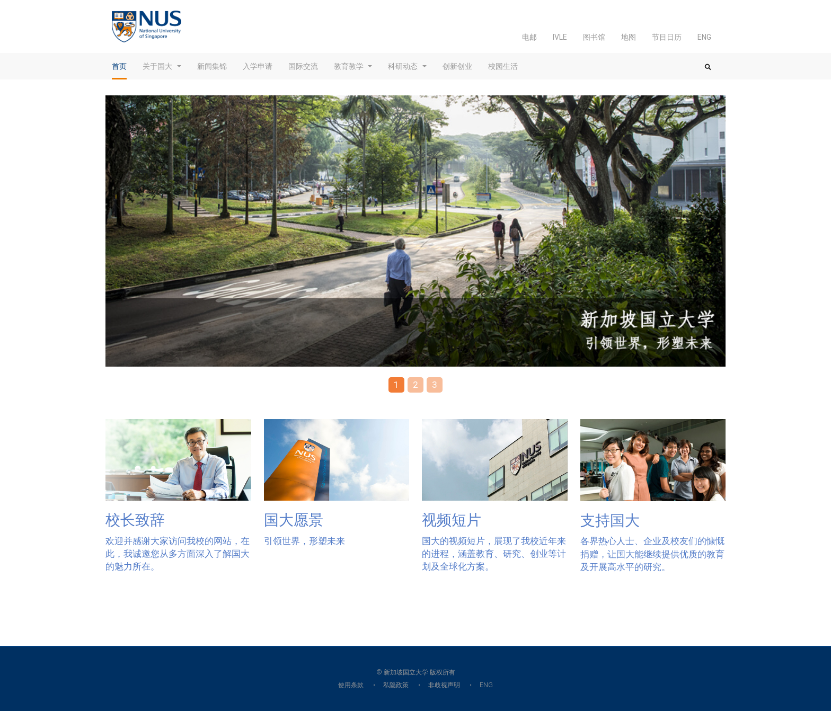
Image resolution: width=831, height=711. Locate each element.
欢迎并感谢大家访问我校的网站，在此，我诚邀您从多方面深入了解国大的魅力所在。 (177, 554)
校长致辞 (135, 520)
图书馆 (594, 37)
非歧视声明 (444, 685)
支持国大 (610, 520)
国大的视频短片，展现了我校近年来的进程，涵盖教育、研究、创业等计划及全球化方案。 (494, 554)
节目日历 (667, 37)
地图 (628, 37)
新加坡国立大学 (406, 672)
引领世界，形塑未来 (304, 541)
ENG (704, 37)
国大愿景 (293, 520)
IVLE (560, 37)
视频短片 (451, 520)
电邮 (529, 37)
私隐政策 (396, 685)
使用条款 (351, 685)
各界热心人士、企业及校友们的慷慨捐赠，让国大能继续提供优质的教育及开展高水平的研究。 (652, 554)
